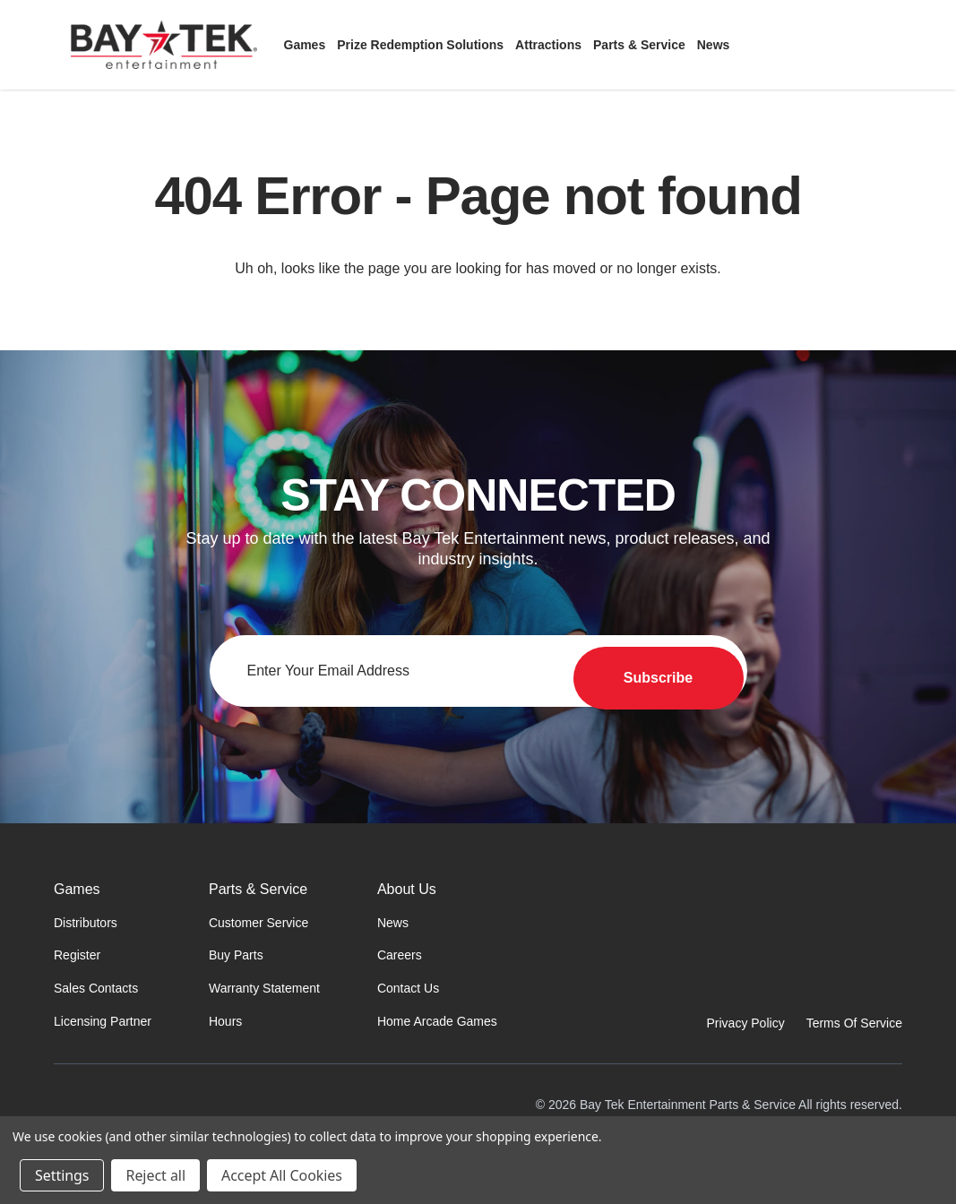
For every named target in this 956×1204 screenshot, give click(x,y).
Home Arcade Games (437, 1021)
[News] (713, 45)
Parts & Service (258, 889)
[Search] (789, 45)
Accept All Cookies (281, 1175)
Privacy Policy (746, 1023)
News (393, 923)
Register (77, 955)
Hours (225, 1021)
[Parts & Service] (639, 45)
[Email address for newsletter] (478, 671)
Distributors (85, 923)
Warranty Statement (264, 988)
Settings (62, 1175)
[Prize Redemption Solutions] (420, 45)
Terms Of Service (854, 1023)
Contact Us (408, 988)
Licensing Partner (102, 1021)
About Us (406, 889)
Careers (399, 955)
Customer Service (258, 923)
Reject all (155, 1175)
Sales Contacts (96, 988)
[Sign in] (832, 45)
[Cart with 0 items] (875, 45)
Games (77, 889)
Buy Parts (236, 955)
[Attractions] (548, 45)
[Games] (305, 45)
